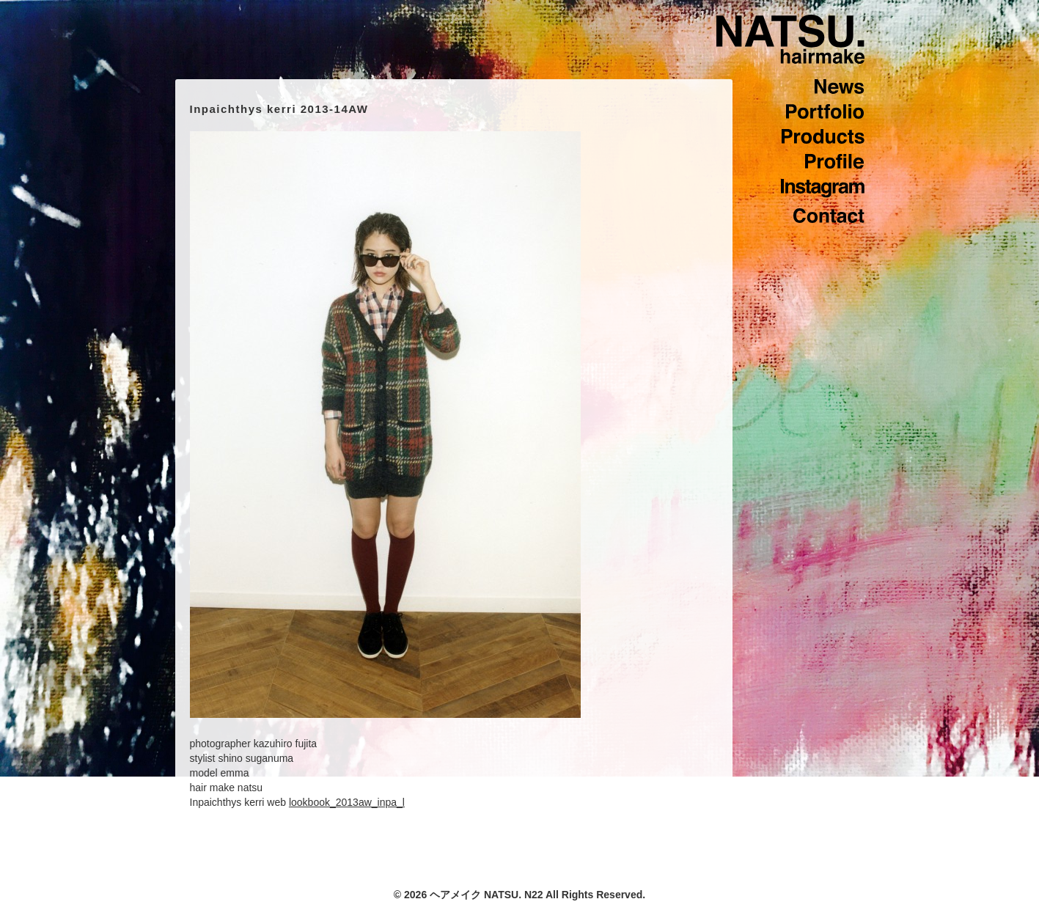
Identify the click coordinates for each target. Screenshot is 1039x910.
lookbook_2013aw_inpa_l (347, 802)
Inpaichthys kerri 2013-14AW (279, 109)
